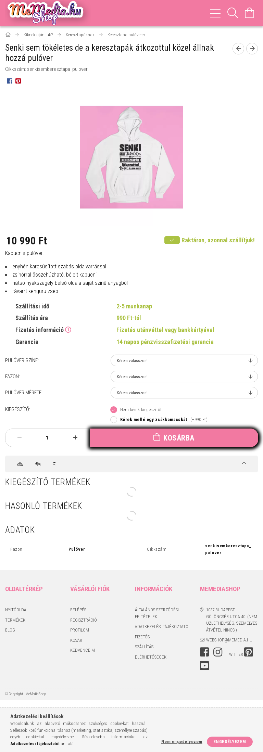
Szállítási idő (32, 306)
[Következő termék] (252, 48)
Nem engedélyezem (181, 741)
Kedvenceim (82, 650)
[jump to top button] (244, 464)
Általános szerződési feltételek (157, 613)
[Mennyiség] (47, 438)
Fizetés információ (39, 329)
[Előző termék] (238, 48)
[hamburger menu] (215, 13)
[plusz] (75, 437)
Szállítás (144, 646)
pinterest (248, 652)
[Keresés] (233, 13)
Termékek (15, 620)
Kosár (76, 640)
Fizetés (142, 636)
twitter (235, 654)
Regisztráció (83, 620)
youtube (204, 666)
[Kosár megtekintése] (249, 13)
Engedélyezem (229, 741)
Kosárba (179, 438)
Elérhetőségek (150, 657)
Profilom (79, 630)
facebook (204, 652)
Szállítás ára (31, 317)
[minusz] (19, 437)
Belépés (78, 609)
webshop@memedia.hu (229, 639)
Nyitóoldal (16, 609)
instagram (217, 652)
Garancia (26, 341)
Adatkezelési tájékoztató (161, 626)
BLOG (10, 630)
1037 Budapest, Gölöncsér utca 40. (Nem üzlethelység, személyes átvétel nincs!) (231, 620)
